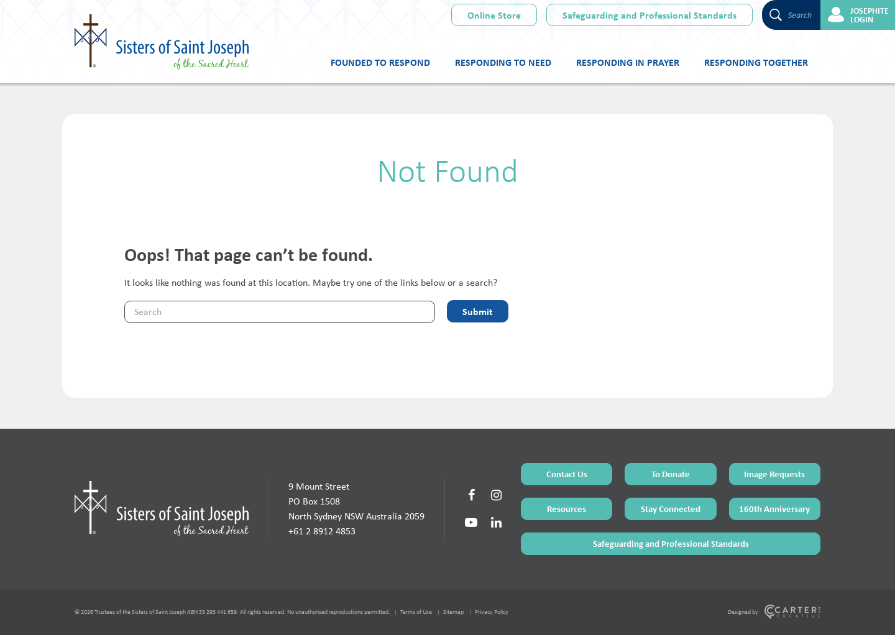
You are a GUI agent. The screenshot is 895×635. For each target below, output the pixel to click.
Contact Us (566, 473)
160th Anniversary (774, 508)
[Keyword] (279, 312)
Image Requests (774, 473)
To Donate (670, 473)
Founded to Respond (380, 62)
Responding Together (756, 62)
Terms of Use (416, 612)
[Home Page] (162, 508)
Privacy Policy (491, 612)
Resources (566, 508)
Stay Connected (670, 508)
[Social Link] (471, 495)
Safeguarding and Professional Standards (649, 15)
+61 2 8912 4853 (322, 530)
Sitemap (453, 612)
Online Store (494, 15)
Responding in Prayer (627, 62)
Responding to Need (503, 62)
